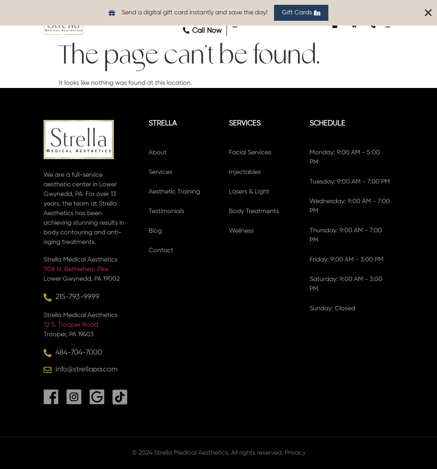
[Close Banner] (428, 13)
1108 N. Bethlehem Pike (76, 269)
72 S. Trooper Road (71, 325)
